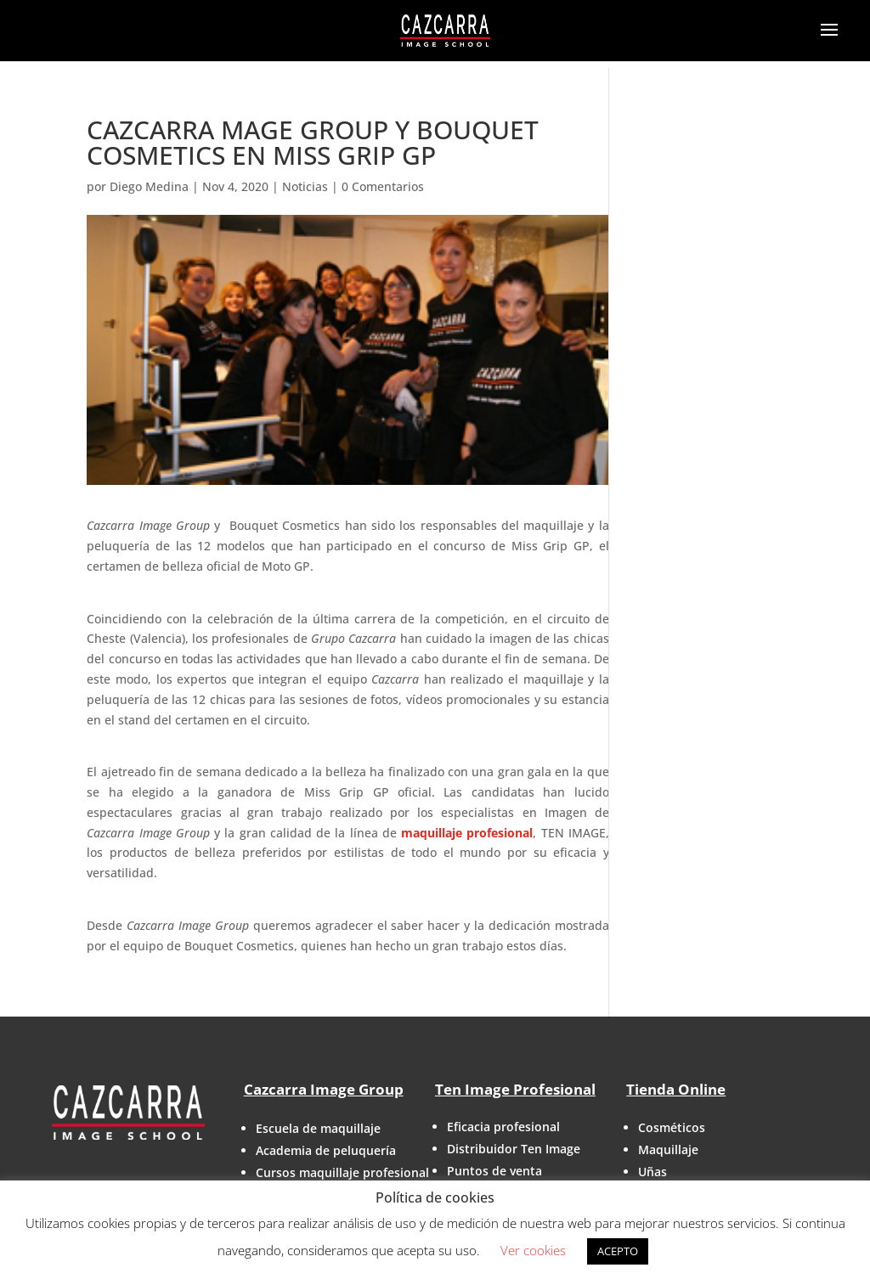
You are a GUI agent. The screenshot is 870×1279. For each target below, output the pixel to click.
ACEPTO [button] (617, 1251)
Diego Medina (149, 186)
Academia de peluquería (326, 1150)
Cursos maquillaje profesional (342, 1172)
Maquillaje (668, 1149)
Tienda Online (676, 1089)
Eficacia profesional (503, 1126)
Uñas (652, 1171)
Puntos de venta (494, 1171)
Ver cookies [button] (533, 1250)
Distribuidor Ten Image (513, 1149)
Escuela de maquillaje (318, 1128)
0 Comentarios (383, 186)
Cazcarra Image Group (324, 1089)
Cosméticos (671, 1127)
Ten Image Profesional (515, 1089)
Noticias (305, 186)
